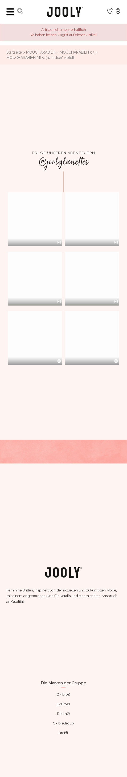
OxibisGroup (63, 723)
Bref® (63, 733)
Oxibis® (63, 694)
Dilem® (63, 713)
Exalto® (63, 704)
